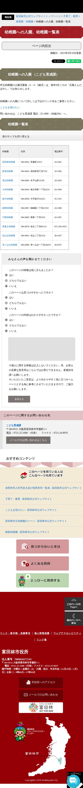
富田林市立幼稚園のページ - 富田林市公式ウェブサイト (36, 525)
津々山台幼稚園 (9, 245)
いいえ (13, 286)
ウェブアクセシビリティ (67, 637)
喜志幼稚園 (7, 180)
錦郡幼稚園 (7, 208)
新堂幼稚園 (7, 171)
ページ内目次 (41, 46)
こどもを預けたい (10, 107)
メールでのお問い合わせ (43, 698)
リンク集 (42, 644)
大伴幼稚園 (7, 189)
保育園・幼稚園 (24, 21)
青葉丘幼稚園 (8, 226)
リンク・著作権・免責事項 (15, 637)
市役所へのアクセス (43, 686)
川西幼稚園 (7, 217)
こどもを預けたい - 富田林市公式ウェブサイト (31, 514)
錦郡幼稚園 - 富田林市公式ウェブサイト (27, 536)
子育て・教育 (70, 16)
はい (11, 275)
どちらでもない (18, 280)
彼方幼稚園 (7, 199)
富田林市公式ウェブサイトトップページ (38, 16)
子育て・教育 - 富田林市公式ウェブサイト (28, 503)
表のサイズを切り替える (16, 136)
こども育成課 (13, 429)
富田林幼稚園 (8, 162)
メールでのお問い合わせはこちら (28, 444)
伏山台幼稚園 (8, 235)
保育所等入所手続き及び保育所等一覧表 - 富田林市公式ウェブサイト (43, 492)
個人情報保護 (42, 637)
